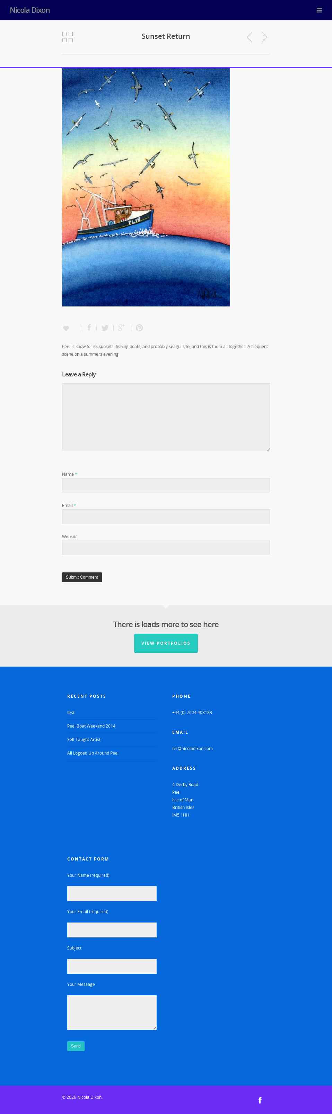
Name (69, 474)
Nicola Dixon (30, 10)
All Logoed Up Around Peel (93, 753)
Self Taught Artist (84, 739)
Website (70, 537)
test (71, 712)
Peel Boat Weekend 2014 (91, 726)
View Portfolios (166, 643)
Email (69, 505)
